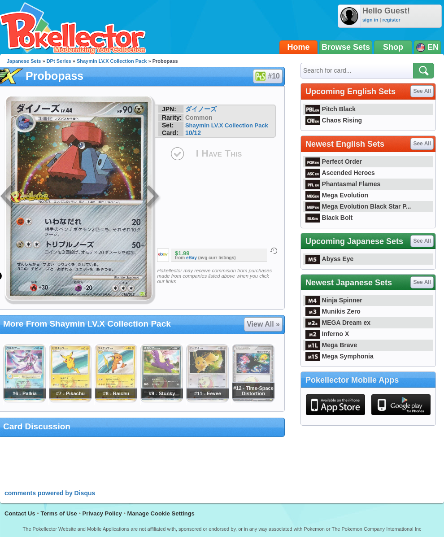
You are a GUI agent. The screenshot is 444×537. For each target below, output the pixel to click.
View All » (263, 324)
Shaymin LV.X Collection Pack (112, 61)
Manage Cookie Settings (161, 513)
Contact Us (19, 513)
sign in (370, 19)
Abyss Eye (329, 258)
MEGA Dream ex (337, 322)
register (391, 19)
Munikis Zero (333, 311)
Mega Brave (331, 345)
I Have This (219, 153)
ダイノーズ (201, 109)
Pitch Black (330, 109)
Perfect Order (333, 161)
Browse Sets (346, 47)
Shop (393, 47)
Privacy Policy (102, 513)
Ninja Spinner (333, 300)
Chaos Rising (333, 120)
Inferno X (327, 333)
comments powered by (49, 493)
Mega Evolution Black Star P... (358, 206)
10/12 (193, 132)
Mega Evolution (336, 195)
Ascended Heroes (340, 172)
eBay (191, 257)
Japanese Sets (24, 61)
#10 (267, 76)
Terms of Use (58, 513)
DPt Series (59, 61)
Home (298, 47)
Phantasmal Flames (342, 184)
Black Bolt (329, 217)
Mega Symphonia (339, 356)
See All (422, 91)
